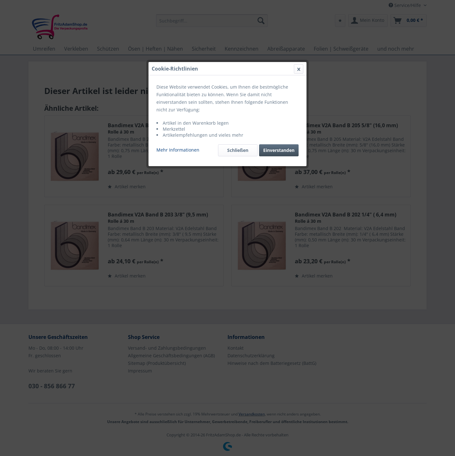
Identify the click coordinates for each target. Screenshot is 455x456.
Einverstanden (278, 150)
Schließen (237, 150)
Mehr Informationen (177, 150)
